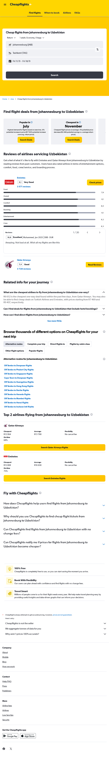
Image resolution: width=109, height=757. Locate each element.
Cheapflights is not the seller (56, 623)
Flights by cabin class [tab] (80, 344)
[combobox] (11, 37)
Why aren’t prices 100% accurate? (56, 634)
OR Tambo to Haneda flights (17, 394)
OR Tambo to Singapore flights (18, 374)
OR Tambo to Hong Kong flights (18, 386)
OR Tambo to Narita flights (16, 390)
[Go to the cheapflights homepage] (21, 4)
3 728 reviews (24, 269)
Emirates (21, 178)
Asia (12, 99)
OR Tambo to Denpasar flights (18, 365)
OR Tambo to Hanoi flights (16, 402)
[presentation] (86, 111)
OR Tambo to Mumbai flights (17, 398)
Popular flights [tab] (36, 351)
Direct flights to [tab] (57, 344)
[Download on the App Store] (28, 735)
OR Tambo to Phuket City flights (19, 369)
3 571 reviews (23, 186)
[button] (5, 4)
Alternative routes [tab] (13, 344)
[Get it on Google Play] (10, 735)
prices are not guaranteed (62, 615)
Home (4, 99)
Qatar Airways (24, 260)
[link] (26, 140)
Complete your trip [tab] (36, 344)
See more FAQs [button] (54, 321)
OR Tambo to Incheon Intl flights (19, 406)
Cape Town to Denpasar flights (18, 378)
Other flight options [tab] (14, 351)
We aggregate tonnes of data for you (56, 628)
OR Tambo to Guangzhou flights (19, 382)
